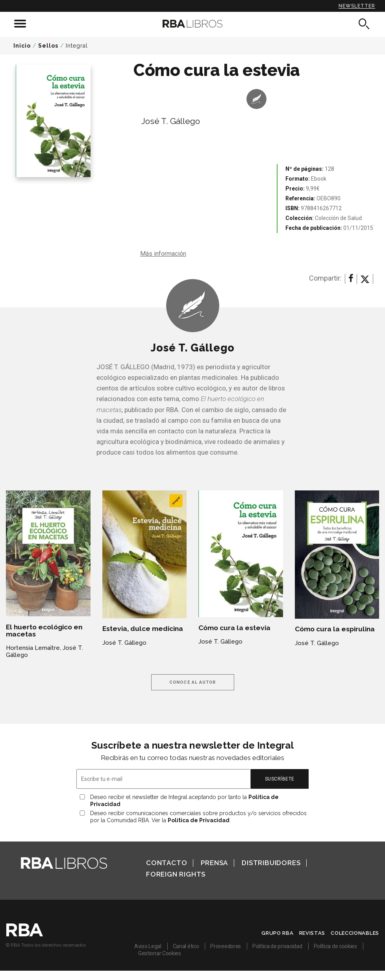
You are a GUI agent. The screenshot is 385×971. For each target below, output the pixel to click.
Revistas (312, 933)
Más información (163, 253)
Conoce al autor (192, 682)
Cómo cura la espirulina (335, 629)
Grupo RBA (277, 933)
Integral (77, 46)
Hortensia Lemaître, (33, 647)
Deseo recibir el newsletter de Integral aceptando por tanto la (184, 800)
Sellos (48, 46)
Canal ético (186, 946)
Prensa (214, 863)
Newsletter (357, 6)
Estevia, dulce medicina (142, 629)
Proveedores (225, 946)
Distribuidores (271, 863)
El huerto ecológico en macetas (44, 630)
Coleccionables (355, 933)
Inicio (22, 46)
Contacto (166, 863)
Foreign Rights (175, 874)
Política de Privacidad (199, 820)
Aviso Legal (147, 946)
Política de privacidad (277, 946)
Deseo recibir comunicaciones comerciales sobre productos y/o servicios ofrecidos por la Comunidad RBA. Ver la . (198, 816)
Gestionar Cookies (159, 953)
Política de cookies (335, 946)
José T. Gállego (170, 121)
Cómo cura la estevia (234, 628)
